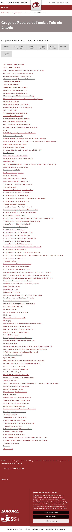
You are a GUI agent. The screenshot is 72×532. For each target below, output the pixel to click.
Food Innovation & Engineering (13, 173)
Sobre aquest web (60, 529)
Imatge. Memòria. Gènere (11, 286)
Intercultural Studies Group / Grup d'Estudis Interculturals (22, 295)
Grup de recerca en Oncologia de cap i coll (17, 264)
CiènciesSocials (31, 47)
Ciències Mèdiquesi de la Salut (19, 47)
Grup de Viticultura (9, 261)
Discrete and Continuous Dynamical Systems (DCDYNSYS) (22, 150)
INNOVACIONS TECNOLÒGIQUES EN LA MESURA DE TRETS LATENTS (27, 272)
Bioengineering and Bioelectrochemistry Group (18, 96)
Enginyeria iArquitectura (53, 47)
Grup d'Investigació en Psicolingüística (16, 201)
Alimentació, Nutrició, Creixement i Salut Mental (19, 79)
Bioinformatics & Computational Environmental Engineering (23, 99)
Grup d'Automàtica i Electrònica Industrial (17, 193)
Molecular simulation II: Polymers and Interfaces (19, 329)
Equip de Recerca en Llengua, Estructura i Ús (18, 158)
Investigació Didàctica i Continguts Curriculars (18, 298)
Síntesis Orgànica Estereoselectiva (14, 412)
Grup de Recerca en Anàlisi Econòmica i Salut (18, 232)
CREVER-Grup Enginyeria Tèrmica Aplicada (17, 107)
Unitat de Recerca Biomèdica (12, 426)
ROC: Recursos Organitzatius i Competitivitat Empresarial (22, 363)
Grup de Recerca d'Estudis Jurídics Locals (16, 224)
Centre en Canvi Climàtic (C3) (13, 116)
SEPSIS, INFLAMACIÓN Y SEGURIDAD (16, 375)
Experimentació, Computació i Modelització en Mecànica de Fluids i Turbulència (29, 164)
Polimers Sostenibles (10, 343)
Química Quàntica (9, 358)
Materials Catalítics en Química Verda (15, 312)
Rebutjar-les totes (51, 516)
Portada (3, 13)
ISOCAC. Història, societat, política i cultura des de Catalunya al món (26, 275)
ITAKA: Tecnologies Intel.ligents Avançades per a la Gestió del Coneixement (27, 278)
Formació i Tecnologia (10, 175)
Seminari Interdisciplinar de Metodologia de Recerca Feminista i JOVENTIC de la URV (31, 383)
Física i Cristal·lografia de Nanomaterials (16, 181)
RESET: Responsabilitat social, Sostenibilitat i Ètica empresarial (23, 360)
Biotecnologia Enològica (11, 101)
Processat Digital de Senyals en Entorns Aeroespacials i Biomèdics (25, 349)
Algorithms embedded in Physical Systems (17, 76)
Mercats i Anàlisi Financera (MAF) (14, 318)
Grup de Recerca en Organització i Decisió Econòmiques (21, 252)
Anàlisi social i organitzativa (12, 81)
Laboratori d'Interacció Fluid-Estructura (16, 301)
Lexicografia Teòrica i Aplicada (13, 306)
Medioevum (7, 315)
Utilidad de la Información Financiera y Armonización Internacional (25, 440)
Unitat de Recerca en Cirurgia (13, 431)
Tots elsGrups (6, 54)
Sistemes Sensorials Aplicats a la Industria (17, 397)
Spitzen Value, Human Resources (14, 406)
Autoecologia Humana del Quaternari (15, 87)
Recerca (9, 13)
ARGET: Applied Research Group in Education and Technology (23, 70)
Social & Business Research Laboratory (16, 403)
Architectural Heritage (10, 84)
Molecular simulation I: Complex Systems (16, 326)
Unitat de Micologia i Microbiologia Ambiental (18, 423)
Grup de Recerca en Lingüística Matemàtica (17, 244)
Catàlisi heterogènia (9, 110)
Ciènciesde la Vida (42, 47)
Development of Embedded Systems (15, 144)
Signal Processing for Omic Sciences (15, 392)
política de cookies (43, 508)
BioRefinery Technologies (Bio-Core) (15, 90)
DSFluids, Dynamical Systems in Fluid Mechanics (19, 133)
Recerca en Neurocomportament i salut (16, 369)
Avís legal (27, 529)
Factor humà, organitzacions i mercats (15, 167)
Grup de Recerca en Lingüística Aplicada (16, 241)
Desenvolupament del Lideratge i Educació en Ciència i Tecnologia (24, 138)
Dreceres (52, 2)
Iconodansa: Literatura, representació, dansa (17, 281)
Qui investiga (17, 13)
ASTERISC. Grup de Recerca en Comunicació (18, 73)
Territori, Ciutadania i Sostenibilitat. (15, 417)
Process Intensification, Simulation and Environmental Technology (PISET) (27, 346)
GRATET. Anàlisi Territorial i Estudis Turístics (17, 184)
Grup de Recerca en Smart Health (14, 258)
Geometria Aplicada (9, 187)
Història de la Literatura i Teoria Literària (16, 269)
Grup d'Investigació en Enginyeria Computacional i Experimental (24, 198)
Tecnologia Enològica (10, 414)
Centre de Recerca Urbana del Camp (15, 113)
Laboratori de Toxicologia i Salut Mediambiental (19, 303)
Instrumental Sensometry (11, 292)
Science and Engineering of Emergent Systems (18, 377)
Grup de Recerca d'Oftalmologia (13, 230)
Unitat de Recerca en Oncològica (14, 434)
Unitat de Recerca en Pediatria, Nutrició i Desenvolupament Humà (25, 437)
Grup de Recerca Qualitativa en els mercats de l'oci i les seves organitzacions (28, 218)
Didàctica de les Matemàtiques (13, 147)
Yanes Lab (6, 446)
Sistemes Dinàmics (9, 394)
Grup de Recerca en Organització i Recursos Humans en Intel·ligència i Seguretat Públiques (33, 255)
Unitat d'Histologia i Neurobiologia (14, 420)
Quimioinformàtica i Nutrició (12, 355)
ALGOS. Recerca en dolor (11, 67)
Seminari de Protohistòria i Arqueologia (16, 386)
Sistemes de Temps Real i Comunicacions (16, 400)
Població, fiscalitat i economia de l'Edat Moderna (19, 340)
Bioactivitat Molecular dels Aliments (15, 93)
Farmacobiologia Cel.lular (11, 170)
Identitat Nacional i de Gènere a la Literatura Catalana (21, 284)
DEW (5, 130)
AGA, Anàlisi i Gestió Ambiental (13, 64)
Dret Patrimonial (8, 153)
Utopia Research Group (11, 443)
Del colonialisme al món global (13, 136)
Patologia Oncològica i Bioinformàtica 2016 (17, 338)
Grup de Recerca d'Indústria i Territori (15, 227)
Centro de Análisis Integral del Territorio (16, 118)
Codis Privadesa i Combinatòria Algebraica (17, 124)
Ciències (6, 47)
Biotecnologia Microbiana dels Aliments (16, 104)
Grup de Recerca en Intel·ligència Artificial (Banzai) (19, 238)
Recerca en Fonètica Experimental (14, 366)
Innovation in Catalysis (10, 289)
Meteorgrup (7, 321)
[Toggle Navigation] (4, 7)
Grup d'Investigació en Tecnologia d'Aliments (18, 207)
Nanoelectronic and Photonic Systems (15, 332)
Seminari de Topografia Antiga (13, 389)
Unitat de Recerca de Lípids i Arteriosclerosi (17, 429)
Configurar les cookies (51, 521)
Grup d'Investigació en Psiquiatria (14, 204)
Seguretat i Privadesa (10, 380)
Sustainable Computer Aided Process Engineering (19, 409)
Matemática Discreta (10, 309)
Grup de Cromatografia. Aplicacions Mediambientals (20, 210)
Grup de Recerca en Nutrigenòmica (14, 249)
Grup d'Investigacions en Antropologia (15, 195)
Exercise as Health (9, 161)
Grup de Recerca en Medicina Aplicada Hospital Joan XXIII (22, 247)
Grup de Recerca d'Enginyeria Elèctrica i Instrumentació (21, 221)
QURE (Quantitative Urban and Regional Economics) (20, 352)
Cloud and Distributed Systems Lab (15, 121)
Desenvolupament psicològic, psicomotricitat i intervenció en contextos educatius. (30, 141)
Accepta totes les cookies (51, 512)
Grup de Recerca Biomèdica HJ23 (14, 215)
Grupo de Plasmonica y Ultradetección (16, 266)
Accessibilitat (49, 529)
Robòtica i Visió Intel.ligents (12, 372)
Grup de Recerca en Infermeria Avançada (16, 235)
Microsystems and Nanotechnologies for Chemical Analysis (22, 323)
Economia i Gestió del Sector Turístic (15, 156)
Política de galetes (37, 529)
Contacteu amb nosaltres (14, 468)
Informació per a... (63, 2)
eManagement (8, 449)
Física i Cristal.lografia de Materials (14, 178)
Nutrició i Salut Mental (10, 335)
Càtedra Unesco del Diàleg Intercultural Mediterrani (20, 127)
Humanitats (63, 47)
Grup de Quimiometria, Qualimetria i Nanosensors (19, 212)
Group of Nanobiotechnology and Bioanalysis (18, 190)
